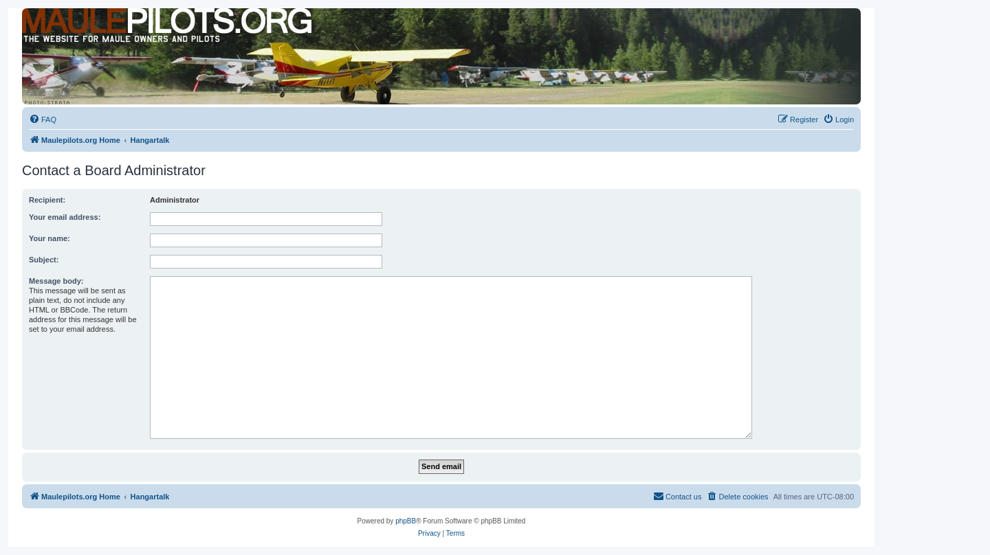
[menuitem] (42, 119)
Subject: (43, 260)
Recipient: (47, 200)
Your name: (49, 238)
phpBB (405, 521)
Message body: (56, 281)
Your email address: (64, 217)
